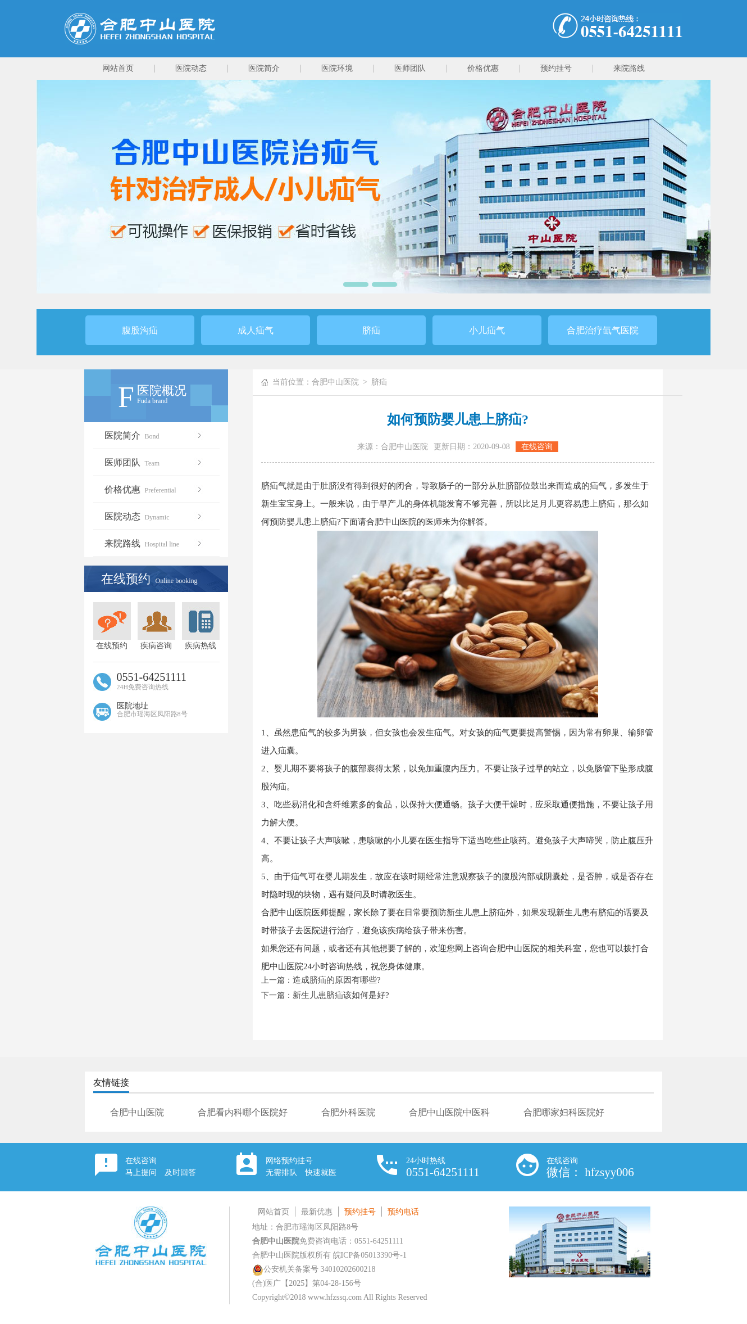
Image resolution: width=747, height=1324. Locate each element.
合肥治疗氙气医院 (603, 330)
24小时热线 (443, 1167)
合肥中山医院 (335, 382)
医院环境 (337, 68)
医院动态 (191, 68)
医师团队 (410, 68)
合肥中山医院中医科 (449, 1112)
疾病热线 (201, 626)
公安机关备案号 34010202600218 (314, 1269)
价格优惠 (483, 68)
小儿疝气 (487, 330)
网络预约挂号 (301, 1166)
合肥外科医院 (348, 1112)
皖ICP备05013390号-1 (370, 1255)
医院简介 (264, 68)
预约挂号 (556, 68)
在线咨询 (537, 446)
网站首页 (118, 68)
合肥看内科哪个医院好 (243, 1112)
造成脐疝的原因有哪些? (337, 979)
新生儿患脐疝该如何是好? (341, 995)
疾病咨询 (156, 626)
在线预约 (112, 626)
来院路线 (629, 68)
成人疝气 (256, 330)
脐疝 (371, 330)
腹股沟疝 (140, 330)
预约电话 (403, 1212)
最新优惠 (316, 1212)
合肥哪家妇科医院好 (563, 1112)
